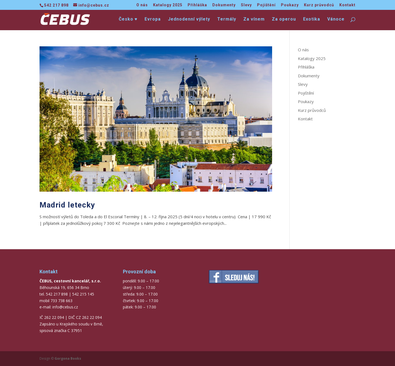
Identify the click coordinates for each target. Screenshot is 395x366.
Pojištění (266, 5)
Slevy (246, 5)
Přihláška (197, 5)
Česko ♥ (128, 19)
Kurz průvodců (319, 5)
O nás (142, 5)
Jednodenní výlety (189, 19)
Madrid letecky (67, 204)
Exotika (311, 19)
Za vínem (254, 19)
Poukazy (290, 5)
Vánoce (336, 19)
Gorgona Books (68, 358)
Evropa (153, 19)
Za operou (284, 19)
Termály (226, 19)
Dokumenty (224, 5)
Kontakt (347, 5)
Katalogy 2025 (167, 5)
